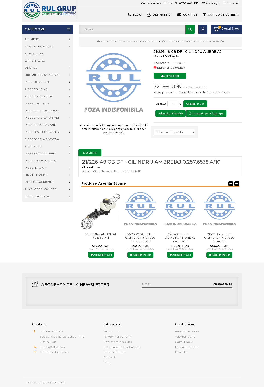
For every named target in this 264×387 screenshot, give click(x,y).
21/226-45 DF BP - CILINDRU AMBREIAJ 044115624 (219, 237)
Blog (134, 14)
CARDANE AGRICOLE (39, 182)
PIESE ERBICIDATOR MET (42, 117)
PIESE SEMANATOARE (40, 153)
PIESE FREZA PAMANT (40, 124)
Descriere (90, 152)
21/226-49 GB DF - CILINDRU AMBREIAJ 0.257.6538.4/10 (192, 41)
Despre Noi (159, 14)
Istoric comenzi (187, 347)
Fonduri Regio (114, 352)
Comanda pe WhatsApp (206, 113)
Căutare (190, 29)
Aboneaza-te (222, 284)
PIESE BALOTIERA (37, 82)
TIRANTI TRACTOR (36, 174)
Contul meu (184, 341)
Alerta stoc (170, 75)
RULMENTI (32, 39)
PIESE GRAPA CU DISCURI (42, 132)
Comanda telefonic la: (170, 3)
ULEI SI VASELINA (37, 196)
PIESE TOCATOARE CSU (40, 160)
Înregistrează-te (187, 331)
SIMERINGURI (34, 53)
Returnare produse (118, 341)
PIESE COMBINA (36, 89)
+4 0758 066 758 (52, 347)
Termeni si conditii (117, 336)
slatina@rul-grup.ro (54, 352)
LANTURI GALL (35, 60)
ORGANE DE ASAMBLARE (42, 75)
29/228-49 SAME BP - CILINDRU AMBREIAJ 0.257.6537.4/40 (140, 237)
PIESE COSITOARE (37, 103)
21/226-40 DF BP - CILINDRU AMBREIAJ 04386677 (180, 237)
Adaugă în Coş (195, 103)
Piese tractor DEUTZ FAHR (141, 41)
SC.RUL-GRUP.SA (40, 382)
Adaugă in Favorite (170, 113)
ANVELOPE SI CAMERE (40, 189)
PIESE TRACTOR (112, 41)
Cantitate (161, 103)
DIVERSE (31, 67)
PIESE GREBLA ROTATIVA (42, 139)
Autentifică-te (185, 336)
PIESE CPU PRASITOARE (41, 110)
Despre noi (112, 331)
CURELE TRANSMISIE (39, 46)
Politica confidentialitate (122, 347)
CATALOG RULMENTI (221, 14)
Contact (187, 14)
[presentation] (170, 295)
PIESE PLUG (33, 146)
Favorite (181, 352)
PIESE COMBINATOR (39, 96)
